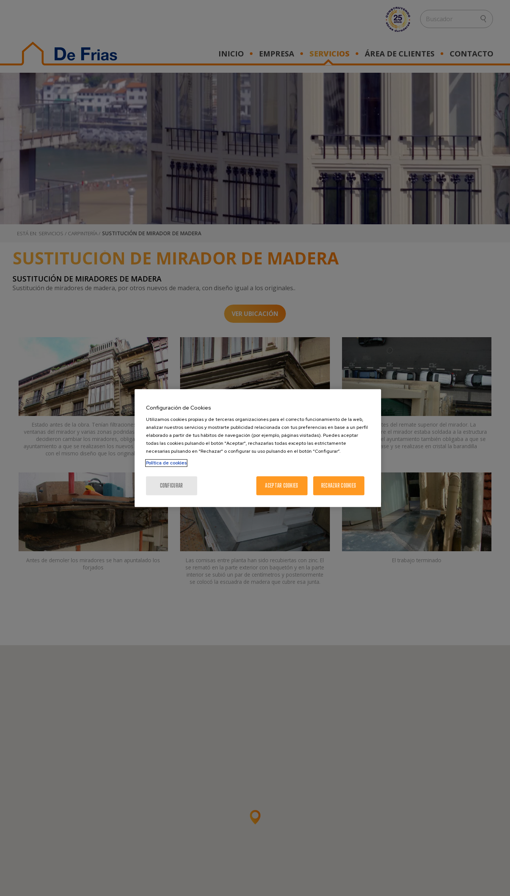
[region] (258, 448)
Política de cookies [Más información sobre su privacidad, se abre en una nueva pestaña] (166, 463)
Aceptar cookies (281, 485)
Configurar (171, 485)
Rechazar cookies (338, 485)
